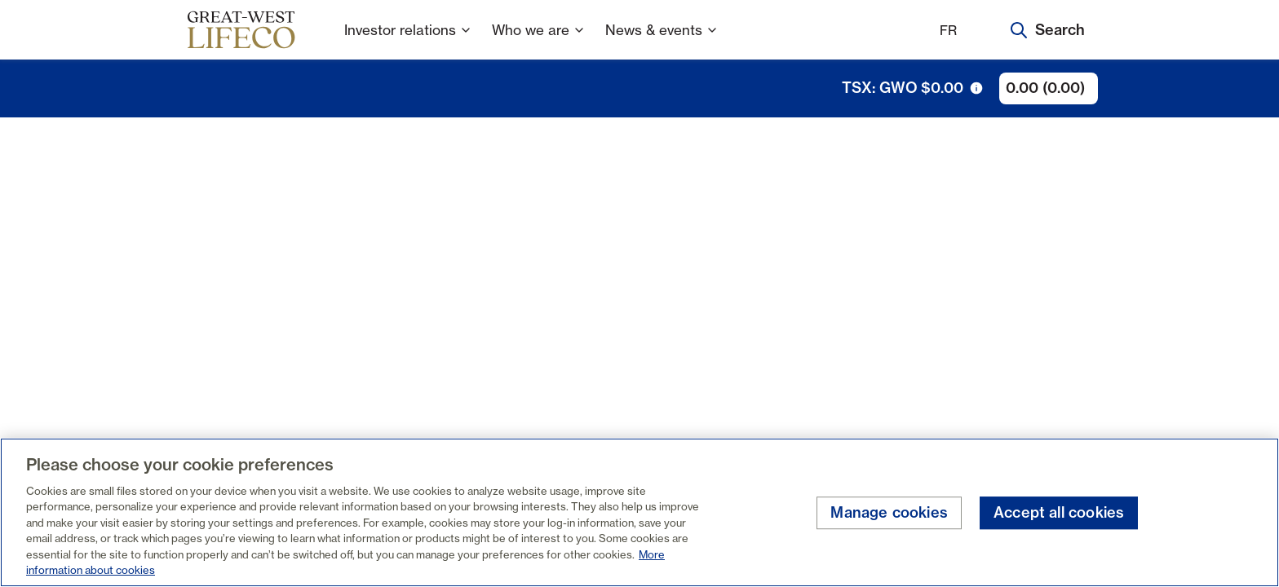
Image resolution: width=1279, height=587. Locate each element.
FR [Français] (948, 30)
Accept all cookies (1059, 513)
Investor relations (408, 40)
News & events (662, 40)
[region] (639, 512)
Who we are (539, 40)
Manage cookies (889, 513)
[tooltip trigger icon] (976, 88)
